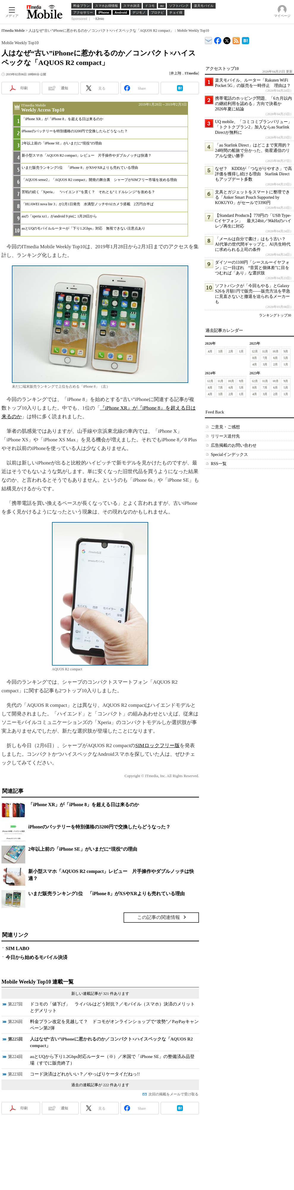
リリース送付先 (225, 436)
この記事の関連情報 (158, 917)
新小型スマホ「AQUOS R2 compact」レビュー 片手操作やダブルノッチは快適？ (87, 155)
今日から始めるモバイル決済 (36, 957)
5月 (286, 357)
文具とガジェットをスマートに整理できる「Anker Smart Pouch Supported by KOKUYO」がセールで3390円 (252, 197)
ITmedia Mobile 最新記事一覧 (236, 39)
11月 (265, 351)
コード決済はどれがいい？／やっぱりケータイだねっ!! (85, 1074)
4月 (210, 351)
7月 (265, 357)
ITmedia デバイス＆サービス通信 (208, 39)
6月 (275, 357)
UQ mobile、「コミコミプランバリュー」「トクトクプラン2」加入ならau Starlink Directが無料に (253, 127)
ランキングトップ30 (275, 315)
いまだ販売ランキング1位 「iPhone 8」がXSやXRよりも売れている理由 (80, 168)
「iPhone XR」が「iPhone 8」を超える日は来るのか (62, 119)
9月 (286, 351)
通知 (64, 88)
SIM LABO (17, 948)
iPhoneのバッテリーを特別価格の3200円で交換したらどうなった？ (75, 131)
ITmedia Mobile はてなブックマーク (245, 39)
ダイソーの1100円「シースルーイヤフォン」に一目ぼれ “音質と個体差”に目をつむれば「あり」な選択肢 (252, 267)
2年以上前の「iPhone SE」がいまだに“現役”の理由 (62, 143)
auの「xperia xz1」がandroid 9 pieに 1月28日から (59, 216)
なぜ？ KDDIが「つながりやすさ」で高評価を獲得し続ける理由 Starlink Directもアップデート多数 (253, 174)
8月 (254, 357)
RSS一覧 (219, 464)
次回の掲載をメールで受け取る (173, 1094)
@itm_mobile (227, 39)
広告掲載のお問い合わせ (234, 445)
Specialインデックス (229, 454)
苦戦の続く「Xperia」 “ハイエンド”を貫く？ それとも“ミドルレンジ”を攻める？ (88, 192)
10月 (276, 351)
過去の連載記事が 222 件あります (100, 1085)
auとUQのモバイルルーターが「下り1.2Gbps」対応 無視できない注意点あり (84, 228)
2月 (231, 351)
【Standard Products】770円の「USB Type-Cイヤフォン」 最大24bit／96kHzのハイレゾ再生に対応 (253, 220)
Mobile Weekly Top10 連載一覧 (37, 982)
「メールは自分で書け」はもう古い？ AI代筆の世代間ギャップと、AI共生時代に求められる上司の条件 (252, 244)
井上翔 (175, 73)
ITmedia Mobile (13, 30)
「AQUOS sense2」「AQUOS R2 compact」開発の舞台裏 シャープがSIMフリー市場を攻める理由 (99, 180)
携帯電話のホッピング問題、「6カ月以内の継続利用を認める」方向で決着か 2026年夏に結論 (253, 103)
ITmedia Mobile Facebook (218, 39)
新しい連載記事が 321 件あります (100, 993)
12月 (255, 351)
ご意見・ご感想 (225, 427)
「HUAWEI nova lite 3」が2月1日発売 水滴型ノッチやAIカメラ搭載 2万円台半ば (88, 204)
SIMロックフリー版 (157, 745)
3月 (220, 351)
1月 (241, 351)
